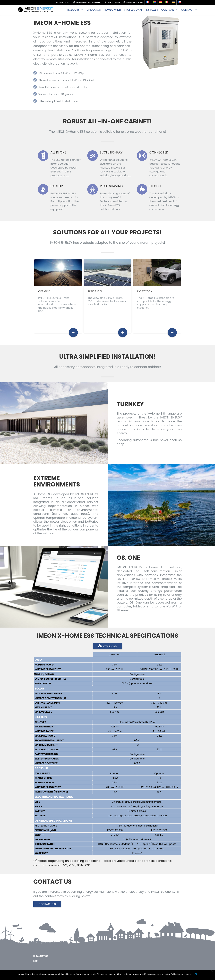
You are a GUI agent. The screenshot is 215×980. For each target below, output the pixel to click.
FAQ (35, 962)
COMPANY (169, 10)
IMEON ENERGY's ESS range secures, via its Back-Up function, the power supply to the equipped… (65, 201)
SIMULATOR (93, 10)
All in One (58, 152)
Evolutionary (111, 152)
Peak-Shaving (111, 186)
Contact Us (47, 905)
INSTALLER (152, 10)
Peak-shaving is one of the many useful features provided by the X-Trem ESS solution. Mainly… (114, 201)
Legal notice (40, 957)
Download (107, 647)
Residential (95, 291)
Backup (57, 186)
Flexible (155, 186)
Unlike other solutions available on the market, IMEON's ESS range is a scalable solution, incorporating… (115, 167)
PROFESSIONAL (133, 10)
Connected (158, 152)
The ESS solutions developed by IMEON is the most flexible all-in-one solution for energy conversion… (164, 201)
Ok (196, 974)
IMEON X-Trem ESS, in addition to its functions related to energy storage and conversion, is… (164, 167)
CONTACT (189, 10)
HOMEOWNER (112, 10)
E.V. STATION (144, 291)
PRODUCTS (74, 10)
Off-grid (44, 291)
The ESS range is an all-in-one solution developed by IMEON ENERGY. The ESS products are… (66, 167)
